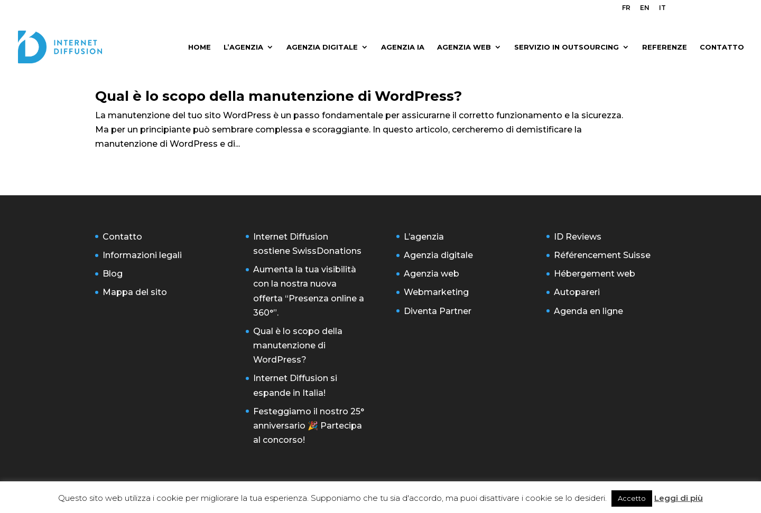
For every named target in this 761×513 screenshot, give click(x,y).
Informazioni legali (142, 255)
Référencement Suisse (602, 255)
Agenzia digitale (438, 255)
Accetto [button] (632, 498)
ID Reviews (577, 237)
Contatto (122, 237)
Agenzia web (431, 274)
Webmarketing (436, 292)
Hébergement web (594, 274)
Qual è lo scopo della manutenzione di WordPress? (278, 96)
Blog (113, 274)
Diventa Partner (437, 311)
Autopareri (577, 292)
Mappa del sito (135, 292)
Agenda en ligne (588, 311)
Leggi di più (678, 498)
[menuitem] (626, 10)
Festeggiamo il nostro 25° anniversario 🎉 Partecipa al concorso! (308, 425)
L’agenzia (424, 237)
